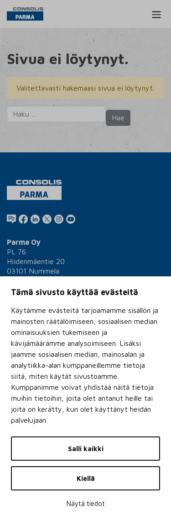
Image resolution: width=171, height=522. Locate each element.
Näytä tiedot (86, 503)
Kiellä (86, 478)
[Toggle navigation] (156, 15)
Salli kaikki (86, 448)
